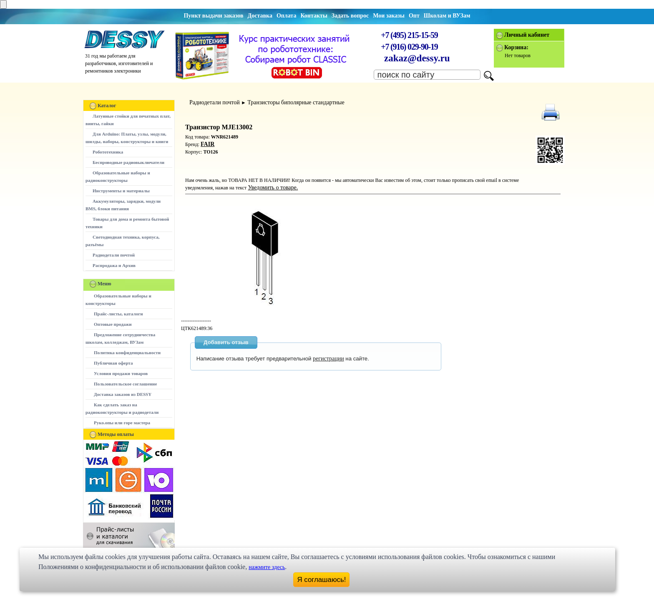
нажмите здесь (267, 567)
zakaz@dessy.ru (417, 58)
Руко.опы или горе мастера (122, 422)
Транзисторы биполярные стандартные (295, 102)
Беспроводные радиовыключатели (128, 162)
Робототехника (108, 151)
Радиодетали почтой (114, 254)
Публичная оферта (113, 362)
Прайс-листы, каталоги (118, 313)
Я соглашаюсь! (321, 580)
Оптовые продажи (113, 324)
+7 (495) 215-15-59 (409, 35)
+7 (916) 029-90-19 (409, 46)
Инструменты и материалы (121, 190)
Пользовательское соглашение (125, 383)
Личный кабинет (526, 35)
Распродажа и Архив (114, 265)
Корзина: (516, 47)
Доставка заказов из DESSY (122, 394)
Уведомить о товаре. (273, 187)
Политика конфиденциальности (127, 352)
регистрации (328, 358)
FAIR (207, 144)
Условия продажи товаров (121, 373)
